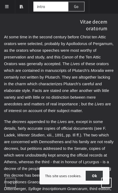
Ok (94, 175)
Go (76, 6)
